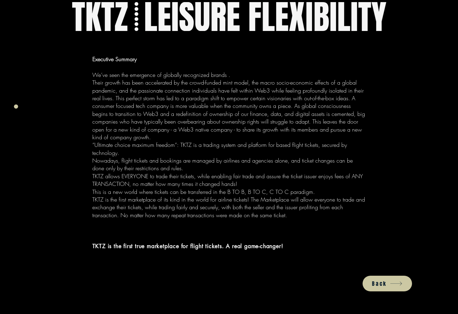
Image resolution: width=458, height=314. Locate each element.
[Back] (387, 283)
